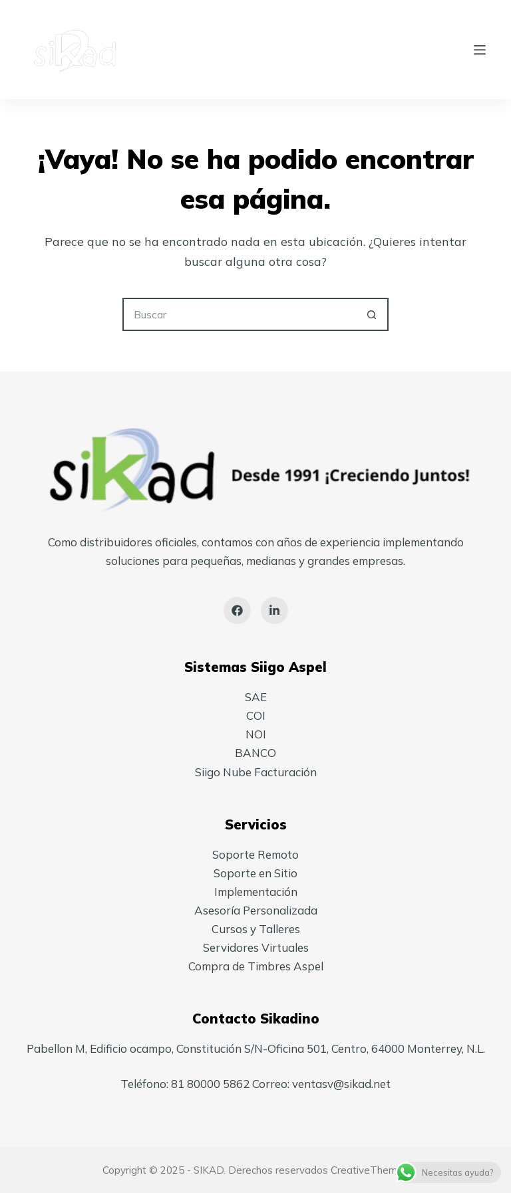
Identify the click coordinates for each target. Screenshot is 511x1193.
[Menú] (480, 50)
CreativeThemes (370, 1170)
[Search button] (372, 314)
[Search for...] (238, 314)
